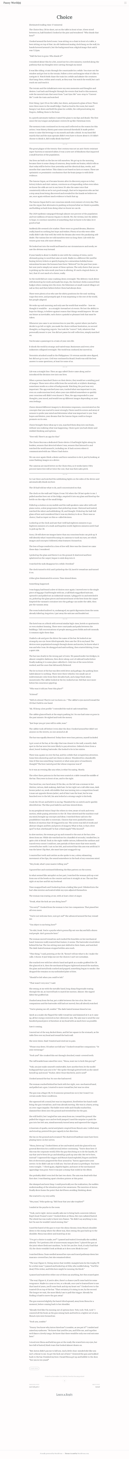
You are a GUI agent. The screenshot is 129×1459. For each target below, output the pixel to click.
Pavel (70, 1376)
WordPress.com (83, 1453)
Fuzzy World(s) (12, 2)
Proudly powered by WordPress (51, 1453)
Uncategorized (79, 1376)
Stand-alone (34, 1368)
